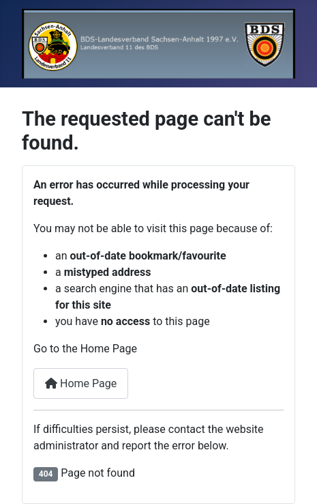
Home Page (81, 383)
